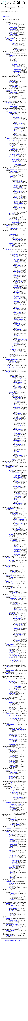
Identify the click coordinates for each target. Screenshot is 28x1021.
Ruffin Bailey (15, 161)
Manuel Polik (12, 24)
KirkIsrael (11, 144)
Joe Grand (14, 64)
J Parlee (13, 43)
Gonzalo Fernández (13, 112)
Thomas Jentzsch (10, 21)
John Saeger (17, 481)
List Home (14, 940)
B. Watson (16, 117)
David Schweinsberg (19, 499)
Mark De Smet (17, 275)
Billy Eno (11, 58)
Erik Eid (11, 40)
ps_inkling (8, 102)
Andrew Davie (12, 29)
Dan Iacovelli (12, 213)
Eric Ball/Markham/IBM (12, 359)
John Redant (12, 807)
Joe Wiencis (9, 699)
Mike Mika (17, 323)
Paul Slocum (12, 55)
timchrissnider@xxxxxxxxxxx (16, 61)
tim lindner (11, 893)
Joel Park (8, 249)
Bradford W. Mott (18, 181)
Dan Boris (11, 560)
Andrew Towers (12, 720)
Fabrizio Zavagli (15, 74)
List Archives (8, 940)
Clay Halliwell (12, 95)
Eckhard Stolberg (10, 38)
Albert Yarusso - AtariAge (20, 339)
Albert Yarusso (12, 583)
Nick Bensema (9, 77)
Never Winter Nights (19, 519)
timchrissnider (17, 265)
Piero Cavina (15, 683)
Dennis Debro (9, 53)
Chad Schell (17, 211)
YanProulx (11, 839)
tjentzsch (8, 138)
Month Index (6, 16)
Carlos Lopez (9, 587)
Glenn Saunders (18, 164)
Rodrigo (8, 109)
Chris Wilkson (17, 71)
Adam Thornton (13, 590)
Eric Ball (11, 650)
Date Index (6, 15)
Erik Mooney (17, 413)
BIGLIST (20, 940)
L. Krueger (17, 66)
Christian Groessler (13, 734)
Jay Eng (11, 834)
